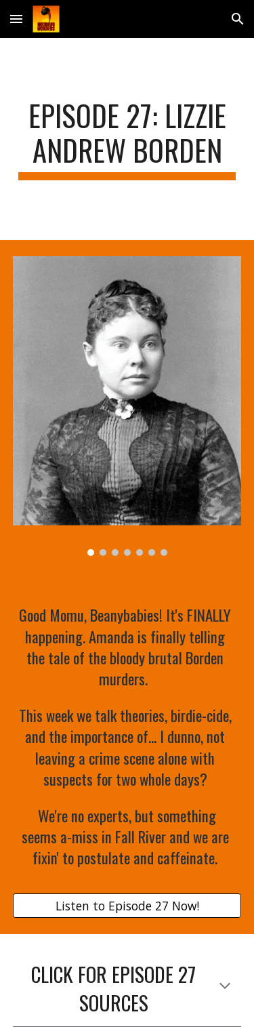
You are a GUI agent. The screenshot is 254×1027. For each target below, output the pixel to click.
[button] (16, 18)
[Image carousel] (127, 405)
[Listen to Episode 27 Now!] (127, 906)
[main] (127, 139)
